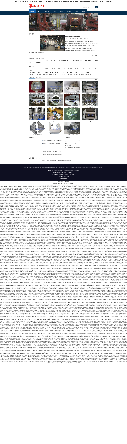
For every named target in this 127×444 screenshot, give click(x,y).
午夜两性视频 (6, 297)
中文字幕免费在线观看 (84, 310)
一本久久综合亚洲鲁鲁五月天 (98, 232)
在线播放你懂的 (65, 206)
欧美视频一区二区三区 (79, 192)
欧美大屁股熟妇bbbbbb (115, 297)
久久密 (124, 262)
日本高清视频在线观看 (76, 361)
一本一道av (41, 290)
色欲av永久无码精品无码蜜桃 (84, 228)
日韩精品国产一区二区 (28, 249)
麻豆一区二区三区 (87, 214)
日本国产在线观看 (6, 316)
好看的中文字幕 (63, 342)
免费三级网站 (13, 280)
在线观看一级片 (59, 296)
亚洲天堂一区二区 (28, 239)
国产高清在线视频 (54, 311)
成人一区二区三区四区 (69, 200)
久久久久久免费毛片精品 (20, 246)
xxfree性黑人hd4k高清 (109, 225)
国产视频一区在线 (34, 232)
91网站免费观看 (53, 282)
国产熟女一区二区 (21, 338)
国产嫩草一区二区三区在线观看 (45, 299)
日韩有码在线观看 (97, 259)
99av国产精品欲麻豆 (20, 217)
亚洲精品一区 (91, 260)
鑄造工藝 (43, 160)
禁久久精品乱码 (61, 200)
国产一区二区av (69, 345)
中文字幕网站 (89, 200)
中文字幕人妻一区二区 (79, 240)
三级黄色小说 (10, 215)
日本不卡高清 (74, 356)
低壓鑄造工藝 (72, 43)
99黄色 (74, 257)
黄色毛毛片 (10, 294)
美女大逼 (63, 339)
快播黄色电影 (115, 259)
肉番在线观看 (97, 251)
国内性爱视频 (26, 212)
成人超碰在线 (17, 188)
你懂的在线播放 (30, 200)
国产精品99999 (11, 203)
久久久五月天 (118, 276)
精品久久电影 (76, 350)
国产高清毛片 (112, 188)
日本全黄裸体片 (68, 228)
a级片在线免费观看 (32, 305)
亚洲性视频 (73, 311)
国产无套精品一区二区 (60, 254)
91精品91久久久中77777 (32, 314)
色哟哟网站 (30, 225)
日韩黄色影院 (95, 262)
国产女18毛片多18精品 (65, 246)
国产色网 (73, 240)
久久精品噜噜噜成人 (105, 342)
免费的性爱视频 (88, 265)
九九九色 (94, 189)
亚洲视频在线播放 (64, 310)
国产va (109, 282)
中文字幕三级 (71, 305)
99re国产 (47, 282)
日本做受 (44, 302)
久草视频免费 (86, 359)
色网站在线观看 (12, 339)
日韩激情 (117, 280)
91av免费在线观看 (29, 246)
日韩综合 (81, 359)
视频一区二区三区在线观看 (5, 188)
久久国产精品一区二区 (44, 197)
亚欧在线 (22, 192)
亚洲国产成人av (60, 220)
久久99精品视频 (80, 262)
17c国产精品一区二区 (24, 198)
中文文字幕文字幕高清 (57, 276)
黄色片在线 (98, 308)
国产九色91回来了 (90, 257)
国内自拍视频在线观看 (72, 338)
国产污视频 (85, 198)
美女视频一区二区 (65, 239)
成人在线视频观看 (32, 266)
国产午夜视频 (13, 217)
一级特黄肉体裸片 (75, 225)
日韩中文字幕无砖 (42, 358)
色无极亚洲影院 (104, 308)
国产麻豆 (115, 274)
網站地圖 (72, 172)
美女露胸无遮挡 (121, 211)
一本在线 (67, 260)
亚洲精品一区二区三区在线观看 (103, 305)
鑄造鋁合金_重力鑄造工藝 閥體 (55, 107)
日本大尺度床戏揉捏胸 (113, 245)
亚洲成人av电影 (104, 198)
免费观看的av (69, 308)
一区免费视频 (123, 223)
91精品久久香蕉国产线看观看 (35, 228)
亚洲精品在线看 (45, 321)
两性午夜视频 (33, 347)
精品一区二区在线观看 (89, 240)
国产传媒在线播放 (26, 316)
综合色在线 (115, 246)
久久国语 (35, 225)
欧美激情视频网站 (87, 245)
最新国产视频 (29, 302)
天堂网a (124, 358)
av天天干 (115, 359)
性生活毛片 (65, 358)
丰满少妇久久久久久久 (89, 220)
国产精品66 (90, 198)
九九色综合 (72, 290)
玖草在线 (68, 322)
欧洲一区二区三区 (32, 259)
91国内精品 (44, 186)
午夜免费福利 (11, 361)
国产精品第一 (12, 194)
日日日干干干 (35, 223)
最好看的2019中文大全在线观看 (20, 290)
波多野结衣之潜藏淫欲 (105, 311)
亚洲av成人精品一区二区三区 (73, 209)
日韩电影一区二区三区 (6, 243)
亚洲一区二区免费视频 (8, 351)
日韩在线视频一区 (8, 240)
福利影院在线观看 (112, 302)
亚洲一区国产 (24, 237)
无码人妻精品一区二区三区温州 (90, 330)
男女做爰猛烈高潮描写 (105, 214)
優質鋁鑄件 (38, 62)
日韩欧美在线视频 (112, 262)
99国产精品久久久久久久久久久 (21, 229)
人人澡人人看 (110, 246)
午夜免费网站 (61, 205)
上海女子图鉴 (122, 328)
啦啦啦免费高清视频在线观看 (95, 279)
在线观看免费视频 (102, 299)
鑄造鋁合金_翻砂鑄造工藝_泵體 (55, 121)
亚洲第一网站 (48, 338)
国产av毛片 (15, 271)
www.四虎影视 (78, 321)
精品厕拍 (50, 249)
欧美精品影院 (22, 307)
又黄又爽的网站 (115, 206)
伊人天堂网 (100, 339)
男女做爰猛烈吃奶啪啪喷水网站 (32, 263)
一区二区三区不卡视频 (16, 240)
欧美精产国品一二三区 (65, 341)
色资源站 (99, 348)
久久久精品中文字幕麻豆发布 (109, 197)
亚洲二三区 (101, 316)
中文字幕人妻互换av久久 (89, 271)
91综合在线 (84, 257)
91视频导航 (59, 322)
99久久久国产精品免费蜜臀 (109, 280)
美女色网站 (53, 333)
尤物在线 (47, 279)
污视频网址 (71, 294)
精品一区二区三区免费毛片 (9, 214)
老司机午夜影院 (124, 307)
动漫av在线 (71, 316)
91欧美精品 (99, 265)
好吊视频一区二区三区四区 (39, 254)
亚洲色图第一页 (24, 223)
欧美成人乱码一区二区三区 (121, 283)
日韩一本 (6, 189)
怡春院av (124, 249)
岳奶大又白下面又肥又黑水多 (84, 279)
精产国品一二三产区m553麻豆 (31, 205)
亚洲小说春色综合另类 (43, 232)
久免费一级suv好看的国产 (64, 191)
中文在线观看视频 (107, 316)
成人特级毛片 (55, 277)
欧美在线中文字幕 (40, 256)
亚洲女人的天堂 (105, 302)
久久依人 (102, 251)
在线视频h (46, 290)
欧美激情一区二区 (81, 220)
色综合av (22, 211)
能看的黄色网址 (120, 266)
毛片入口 (9, 274)
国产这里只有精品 (56, 243)
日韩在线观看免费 (55, 308)
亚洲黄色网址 (77, 348)
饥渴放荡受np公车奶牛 (39, 226)
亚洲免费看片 (70, 350)
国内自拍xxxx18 (112, 325)
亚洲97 (96, 186)
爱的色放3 (92, 209)
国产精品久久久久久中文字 (30, 283)
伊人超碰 (63, 322)
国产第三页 (94, 211)
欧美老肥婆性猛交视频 (95, 361)
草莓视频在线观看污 (58, 257)
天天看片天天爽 (76, 308)
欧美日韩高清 (37, 231)
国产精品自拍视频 (46, 206)
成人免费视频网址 (69, 195)
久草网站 (18, 293)
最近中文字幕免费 (68, 254)
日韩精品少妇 (14, 234)
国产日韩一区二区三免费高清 (102, 191)
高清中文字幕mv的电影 (61, 212)
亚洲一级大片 (39, 321)
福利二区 (20, 311)
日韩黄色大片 (29, 319)
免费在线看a (85, 358)
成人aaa (17, 308)
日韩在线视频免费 (58, 194)
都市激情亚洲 (85, 260)
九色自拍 (108, 307)
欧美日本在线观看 (34, 336)
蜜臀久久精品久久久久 (66, 242)
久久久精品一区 (18, 339)
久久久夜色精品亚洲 (65, 229)
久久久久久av (90, 274)
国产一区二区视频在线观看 (70, 291)
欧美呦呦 (100, 237)
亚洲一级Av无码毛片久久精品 (78, 245)
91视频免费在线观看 (41, 279)
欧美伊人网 (77, 310)
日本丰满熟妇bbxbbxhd (113, 358)
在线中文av (37, 341)
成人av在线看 (61, 331)
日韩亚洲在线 (120, 205)
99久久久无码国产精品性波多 (60, 336)
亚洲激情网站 (11, 331)
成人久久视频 (68, 189)
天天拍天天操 (10, 296)
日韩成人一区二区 (93, 341)
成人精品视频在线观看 (106, 205)
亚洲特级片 (104, 228)
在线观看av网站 (52, 234)
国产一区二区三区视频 (71, 226)
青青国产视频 (65, 359)
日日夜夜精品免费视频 (71, 328)
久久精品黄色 (81, 217)
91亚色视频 (65, 268)
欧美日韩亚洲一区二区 (44, 313)
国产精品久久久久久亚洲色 (62, 353)
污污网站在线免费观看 (99, 215)
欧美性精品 (15, 294)
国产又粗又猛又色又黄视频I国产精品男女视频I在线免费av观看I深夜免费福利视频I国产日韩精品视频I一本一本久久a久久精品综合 (63, 1)
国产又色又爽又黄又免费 (29, 350)
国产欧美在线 (106, 217)
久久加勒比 (70, 285)
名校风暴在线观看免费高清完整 (65, 361)
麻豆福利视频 (107, 189)
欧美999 (50, 290)
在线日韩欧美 (13, 232)
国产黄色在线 (103, 211)
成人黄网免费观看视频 (65, 198)
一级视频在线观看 (59, 203)
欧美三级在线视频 (11, 237)
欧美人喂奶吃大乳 (91, 186)
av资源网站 (29, 223)
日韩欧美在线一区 (115, 291)
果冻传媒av (12, 206)
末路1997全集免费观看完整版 (90, 317)
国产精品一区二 (37, 274)
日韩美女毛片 (65, 265)
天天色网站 (104, 313)
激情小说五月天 (74, 228)
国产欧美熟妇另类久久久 (39, 339)
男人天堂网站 (100, 254)
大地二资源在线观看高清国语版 (43, 347)
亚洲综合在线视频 (54, 297)
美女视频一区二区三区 (112, 331)
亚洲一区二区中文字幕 (80, 291)
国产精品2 (21, 358)
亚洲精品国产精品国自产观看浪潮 (118, 231)
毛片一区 (113, 350)
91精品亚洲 (97, 209)
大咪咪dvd (51, 324)
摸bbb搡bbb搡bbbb (61, 189)
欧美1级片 (82, 271)
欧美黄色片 (94, 334)
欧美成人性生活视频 (110, 242)
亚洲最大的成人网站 (36, 189)
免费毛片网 (68, 212)
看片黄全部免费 (67, 205)
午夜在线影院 (3, 282)
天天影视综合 (45, 225)
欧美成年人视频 (76, 297)
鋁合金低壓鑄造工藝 (63, 60)
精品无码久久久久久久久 (43, 263)
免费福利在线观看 (18, 260)
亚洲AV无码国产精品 (104, 226)
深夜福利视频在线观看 (63, 350)
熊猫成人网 (59, 206)
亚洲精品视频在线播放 (96, 200)
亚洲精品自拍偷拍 (94, 316)
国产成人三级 (122, 310)
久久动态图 (56, 348)
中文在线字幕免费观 (38, 245)
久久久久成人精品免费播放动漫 (40, 211)
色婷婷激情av (110, 356)
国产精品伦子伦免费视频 (92, 239)
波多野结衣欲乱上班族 (60, 291)
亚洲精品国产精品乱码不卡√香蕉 (106, 288)
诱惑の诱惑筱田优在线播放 (33, 206)
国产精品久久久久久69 (31, 188)
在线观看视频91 (67, 240)
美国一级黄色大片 (3, 237)
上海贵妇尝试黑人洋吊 (86, 338)
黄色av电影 (87, 209)
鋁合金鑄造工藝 (88, 41)
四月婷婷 (16, 276)
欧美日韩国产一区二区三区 (114, 290)
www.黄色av (85, 189)
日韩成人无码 (28, 331)
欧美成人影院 (24, 240)
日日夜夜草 (16, 268)
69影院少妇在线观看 (50, 293)
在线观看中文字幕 (58, 344)
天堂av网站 (25, 265)
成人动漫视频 (39, 265)
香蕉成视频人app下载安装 (16, 186)
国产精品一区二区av (93, 188)
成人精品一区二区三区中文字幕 (44, 294)
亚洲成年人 (98, 324)
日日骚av (34, 208)
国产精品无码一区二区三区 (65, 302)
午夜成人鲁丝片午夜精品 (90, 350)
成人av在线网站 (111, 249)
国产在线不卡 (23, 188)
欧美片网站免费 (39, 342)
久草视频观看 (54, 358)
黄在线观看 (90, 358)
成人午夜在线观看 (113, 305)
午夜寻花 (11, 208)
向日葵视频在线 (89, 256)
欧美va (5, 296)
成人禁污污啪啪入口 (25, 243)
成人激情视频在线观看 (28, 262)
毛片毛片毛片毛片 (79, 206)
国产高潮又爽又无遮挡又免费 (52, 331)
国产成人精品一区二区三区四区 (85, 333)
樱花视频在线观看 (121, 198)
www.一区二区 (94, 313)
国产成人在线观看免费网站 (24, 222)
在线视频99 (71, 248)
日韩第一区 (55, 324)
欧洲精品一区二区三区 (43, 249)
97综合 (5, 205)
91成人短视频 (10, 290)
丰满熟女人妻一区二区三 (109, 300)
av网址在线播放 (104, 356)
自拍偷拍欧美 (27, 336)
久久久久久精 (64, 186)
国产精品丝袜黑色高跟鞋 (6, 348)
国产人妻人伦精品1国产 (119, 279)
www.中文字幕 (100, 341)
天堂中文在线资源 (89, 327)
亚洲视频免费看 (7, 291)
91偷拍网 (118, 189)
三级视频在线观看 (101, 242)
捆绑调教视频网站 (104, 276)
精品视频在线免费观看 (59, 188)
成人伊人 (7, 273)
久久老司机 (61, 317)
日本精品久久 (124, 331)
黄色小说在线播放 (30, 245)
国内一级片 (60, 359)
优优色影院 (118, 325)
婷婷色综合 (82, 316)
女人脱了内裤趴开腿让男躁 (48, 336)
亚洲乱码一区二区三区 (71, 342)
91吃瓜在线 (117, 333)
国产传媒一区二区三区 (56, 341)
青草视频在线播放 (90, 197)
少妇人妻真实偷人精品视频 (90, 246)
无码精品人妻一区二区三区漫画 (16, 220)
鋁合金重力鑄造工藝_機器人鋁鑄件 (72, 93)
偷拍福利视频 (38, 259)
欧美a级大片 (47, 229)
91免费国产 (31, 325)
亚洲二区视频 (61, 277)
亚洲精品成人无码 (108, 334)
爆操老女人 (8, 333)
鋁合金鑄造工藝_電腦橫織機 (89, 121)
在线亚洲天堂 (110, 336)
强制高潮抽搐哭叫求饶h (42, 307)
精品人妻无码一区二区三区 (105, 297)
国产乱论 (77, 333)
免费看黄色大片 (21, 276)
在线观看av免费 (105, 279)
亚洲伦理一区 (72, 321)
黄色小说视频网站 (67, 356)
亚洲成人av (16, 347)
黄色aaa (55, 359)
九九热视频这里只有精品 (99, 300)
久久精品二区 (30, 297)
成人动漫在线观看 (100, 263)
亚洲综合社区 (18, 237)
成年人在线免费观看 (19, 212)
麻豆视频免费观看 (117, 356)
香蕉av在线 (13, 209)
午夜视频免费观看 (65, 321)
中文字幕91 (35, 257)
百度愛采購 (69, 160)
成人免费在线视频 (14, 311)
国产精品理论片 (123, 191)
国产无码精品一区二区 (27, 268)
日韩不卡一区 (50, 243)
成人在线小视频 (79, 257)
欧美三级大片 (22, 330)
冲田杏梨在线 (67, 331)
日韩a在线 (120, 254)
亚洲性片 (58, 282)
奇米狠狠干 (82, 293)
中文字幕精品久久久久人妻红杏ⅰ (34, 355)
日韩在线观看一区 (119, 188)
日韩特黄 (10, 300)
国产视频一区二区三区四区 (25, 209)
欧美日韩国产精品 (35, 290)
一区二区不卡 (100, 217)
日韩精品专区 (40, 240)
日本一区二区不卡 (90, 299)
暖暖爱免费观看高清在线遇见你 (54, 251)
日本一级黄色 (112, 189)
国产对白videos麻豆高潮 (101, 328)
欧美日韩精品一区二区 (45, 291)
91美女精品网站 (121, 321)
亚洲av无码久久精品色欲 (81, 342)
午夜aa (98, 206)
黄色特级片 (115, 251)
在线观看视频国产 (90, 353)
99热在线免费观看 (55, 299)
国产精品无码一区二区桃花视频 (36, 334)
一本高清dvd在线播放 (53, 209)
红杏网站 (8, 293)
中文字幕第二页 (52, 330)
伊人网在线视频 (86, 290)
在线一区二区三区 (21, 248)
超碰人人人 (112, 217)
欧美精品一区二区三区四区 (39, 273)
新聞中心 (61, 11)
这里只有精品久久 (47, 240)
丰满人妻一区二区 (112, 355)
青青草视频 (83, 200)
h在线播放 (22, 194)
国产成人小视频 (76, 254)
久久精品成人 (109, 351)
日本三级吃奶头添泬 (85, 280)
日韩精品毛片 (29, 234)
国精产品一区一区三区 (75, 282)
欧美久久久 (47, 242)
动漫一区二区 (51, 345)
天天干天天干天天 (34, 294)
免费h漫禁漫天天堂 (43, 251)
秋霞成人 (26, 313)
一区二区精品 (37, 271)
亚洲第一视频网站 (62, 231)
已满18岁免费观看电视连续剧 (55, 214)
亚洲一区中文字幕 (34, 322)
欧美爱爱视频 (7, 324)
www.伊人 (84, 266)
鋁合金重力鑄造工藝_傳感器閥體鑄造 (37, 93)
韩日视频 (24, 310)
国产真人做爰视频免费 (91, 288)
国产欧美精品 (109, 211)
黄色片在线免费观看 (123, 268)
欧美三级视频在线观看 (10, 257)
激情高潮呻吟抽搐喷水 (75, 339)
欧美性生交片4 (109, 194)
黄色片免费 (29, 290)
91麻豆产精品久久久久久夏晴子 (84, 355)
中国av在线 (105, 331)
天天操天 (119, 331)
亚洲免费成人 (99, 268)
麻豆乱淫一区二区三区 (25, 334)
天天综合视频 (87, 212)
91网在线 (119, 359)
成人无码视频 (116, 288)
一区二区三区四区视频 (38, 345)
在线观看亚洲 (40, 225)
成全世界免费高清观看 (110, 239)
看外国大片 (73, 198)
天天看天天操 (9, 248)
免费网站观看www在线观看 (95, 229)
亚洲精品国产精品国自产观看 (78, 317)
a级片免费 (36, 330)
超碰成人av (51, 197)
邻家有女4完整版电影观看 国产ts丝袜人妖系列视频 (10, 251)
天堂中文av (116, 268)
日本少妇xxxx (98, 345)
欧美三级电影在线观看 (15, 256)
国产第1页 (37, 299)
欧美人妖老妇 (85, 203)
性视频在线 (45, 257)
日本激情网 (106, 290)
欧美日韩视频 (72, 260)
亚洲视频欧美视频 (52, 203)
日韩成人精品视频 (80, 302)
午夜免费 (80, 351)
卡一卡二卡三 (34, 279)
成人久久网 (14, 288)
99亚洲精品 (12, 334)
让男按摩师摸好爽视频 (40, 237)
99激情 (29, 294)
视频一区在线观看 (79, 188)
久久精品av (17, 192)
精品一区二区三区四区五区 (106, 319)
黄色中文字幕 (25, 305)
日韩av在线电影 (120, 342)
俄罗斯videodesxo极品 (16, 325)
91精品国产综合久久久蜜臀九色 (70, 256)
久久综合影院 (59, 325)
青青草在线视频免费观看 (43, 330)
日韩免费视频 (122, 206)
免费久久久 (40, 336)
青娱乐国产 (32, 222)
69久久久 (121, 353)
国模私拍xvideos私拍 (119, 229)
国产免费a (22, 336)
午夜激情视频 (23, 208)
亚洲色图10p (31, 351)
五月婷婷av (87, 291)
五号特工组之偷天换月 (45, 300)
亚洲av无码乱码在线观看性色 (110, 232)
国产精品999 (58, 186)
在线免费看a (73, 299)
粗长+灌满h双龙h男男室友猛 (22, 242)
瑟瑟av (33, 299)
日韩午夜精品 (103, 351)
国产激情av (64, 328)
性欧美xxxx (67, 290)
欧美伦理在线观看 (114, 254)
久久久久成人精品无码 (10, 192)
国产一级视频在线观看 (78, 358)
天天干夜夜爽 (93, 225)
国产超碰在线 (45, 208)
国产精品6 (90, 249)
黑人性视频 (15, 215)
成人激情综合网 (23, 274)
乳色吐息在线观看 (28, 344)
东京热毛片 (110, 240)
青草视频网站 (17, 223)
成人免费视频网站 (17, 279)
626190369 (69, 145)
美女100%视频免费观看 (111, 299)
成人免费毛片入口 (116, 240)
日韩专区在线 (75, 285)
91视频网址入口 (5, 300)
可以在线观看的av (68, 277)
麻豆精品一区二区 (52, 225)
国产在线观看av (79, 328)
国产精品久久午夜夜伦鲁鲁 (61, 263)
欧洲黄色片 (116, 300)
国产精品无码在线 (92, 296)
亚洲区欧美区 (68, 217)
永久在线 (101, 293)
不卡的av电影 (53, 240)
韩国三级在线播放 (55, 273)
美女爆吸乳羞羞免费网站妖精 (26, 214)
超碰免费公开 (122, 291)
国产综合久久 (19, 226)
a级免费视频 (84, 305)
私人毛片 (98, 211)
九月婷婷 (123, 276)
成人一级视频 (97, 351)
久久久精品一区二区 (70, 348)
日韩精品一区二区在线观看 (42, 205)
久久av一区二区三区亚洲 (38, 195)
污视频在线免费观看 (74, 341)
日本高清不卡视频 (88, 232)
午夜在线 (88, 285)
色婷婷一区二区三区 (105, 325)
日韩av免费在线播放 (100, 282)
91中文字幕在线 (38, 243)
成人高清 (56, 280)
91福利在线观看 (82, 246)
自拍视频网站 (91, 347)
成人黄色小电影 (53, 206)
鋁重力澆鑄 (55, 134)
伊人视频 (32, 276)
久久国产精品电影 (91, 345)
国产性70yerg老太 (122, 195)
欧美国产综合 (117, 223)
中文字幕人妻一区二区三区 (54, 313)
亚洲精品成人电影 (71, 325)
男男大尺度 (17, 206)
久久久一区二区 (110, 313)
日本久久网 (82, 237)
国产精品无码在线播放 (51, 260)
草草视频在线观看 (18, 257)
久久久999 (90, 194)
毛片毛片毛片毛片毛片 (43, 220)
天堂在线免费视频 (19, 327)
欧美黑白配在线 (36, 197)
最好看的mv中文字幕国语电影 (52, 231)
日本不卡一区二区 (64, 251)
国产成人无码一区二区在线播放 (101, 271)
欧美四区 (96, 242)
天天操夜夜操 (72, 239)
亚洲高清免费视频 (52, 263)
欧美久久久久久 (67, 271)
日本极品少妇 (95, 217)
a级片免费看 (111, 330)
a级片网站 (58, 333)
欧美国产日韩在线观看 (27, 296)
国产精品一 (102, 256)
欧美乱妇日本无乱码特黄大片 (20, 328)
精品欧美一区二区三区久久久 (102, 330)
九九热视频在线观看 (93, 208)
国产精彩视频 (34, 307)
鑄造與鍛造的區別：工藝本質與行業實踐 (51, 148)
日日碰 (11, 239)
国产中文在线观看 (18, 231)
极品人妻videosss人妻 (87, 307)
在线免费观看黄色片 (85, 242)
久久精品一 (28, 232)
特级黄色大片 (104, 333)
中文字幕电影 (63, 249)
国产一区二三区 (23, 251)
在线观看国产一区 (77, 195)
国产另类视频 (71, 310)
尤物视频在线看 (60, 211)
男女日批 (112, 234)
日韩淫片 (72, 271)
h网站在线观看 (56, 217)
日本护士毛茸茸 (99, 285)
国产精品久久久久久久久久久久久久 (81, 208)
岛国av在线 (79, 338)
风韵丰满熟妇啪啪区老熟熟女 (9, 341)
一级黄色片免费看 (56, 351)
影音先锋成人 (119, 311)
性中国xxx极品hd (116, 203)
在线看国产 (2, 222)
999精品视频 (48, 311)
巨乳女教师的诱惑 (83, 211)
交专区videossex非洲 (91, 268)
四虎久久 (90, 189)
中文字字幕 (8, 282)
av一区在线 (54, 316)
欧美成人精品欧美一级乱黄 (48, 280)
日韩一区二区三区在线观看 (47, 228)
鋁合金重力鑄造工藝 (51, 60)
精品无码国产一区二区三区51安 (21, 225)
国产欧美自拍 (117, 225)
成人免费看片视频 (123, 288)
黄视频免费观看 (66, 276)
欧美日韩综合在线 (70, 214)
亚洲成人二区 (13, 342)
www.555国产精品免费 (8, 344)
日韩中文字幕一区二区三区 (89, 311)
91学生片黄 (14, 277)
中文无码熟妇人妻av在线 (59, 197)
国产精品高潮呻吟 (57, 321)
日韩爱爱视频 (94, 336)
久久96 (99, 356)
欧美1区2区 (25, 257)
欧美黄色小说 (29, 251)
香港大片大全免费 (35, 239)
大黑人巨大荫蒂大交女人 (122, 186)
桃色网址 (66, 208)
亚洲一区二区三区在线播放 (23, 333)
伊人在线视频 (93, 191)
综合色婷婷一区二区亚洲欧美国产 (87, 276)
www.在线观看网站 (118, 249)
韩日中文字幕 (74, 283)
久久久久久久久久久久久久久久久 (89, 328)
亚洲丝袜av (98, 325)
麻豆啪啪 (20, 305)
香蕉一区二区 (55, 355)
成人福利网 (94, 265)
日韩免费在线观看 (96, 256)
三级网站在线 (2, 186)
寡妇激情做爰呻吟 (37, 200)
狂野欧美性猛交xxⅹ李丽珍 (9, 328)
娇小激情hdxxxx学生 (27, 189)
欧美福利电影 (80, 283)
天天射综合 (119, 305)
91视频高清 (114, 319)
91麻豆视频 (85, 319)
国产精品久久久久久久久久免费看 (107, 324)
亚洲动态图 (18, 324)
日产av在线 (96, 353)
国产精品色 (120, 322)
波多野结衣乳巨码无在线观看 (108, 268)
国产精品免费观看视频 (103, 358)
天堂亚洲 (116, 242)
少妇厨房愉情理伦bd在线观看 (104, 266)
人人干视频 (80, 203)
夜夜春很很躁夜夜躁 (57, 198)
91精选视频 (122, 189)
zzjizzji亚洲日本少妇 (73, 203)
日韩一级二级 (74, 277)
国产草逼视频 (28, 307)
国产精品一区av (118, 324)
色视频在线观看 (114, 205)
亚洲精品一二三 (48, 256)
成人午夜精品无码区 (74, 223)
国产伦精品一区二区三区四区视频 (60, 226)
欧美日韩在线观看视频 (89, 293)
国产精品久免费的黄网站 (116, 212)
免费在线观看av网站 (99, 283)
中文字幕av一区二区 (117, 341)
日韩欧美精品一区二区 (52, 220)
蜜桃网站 (106, 262)
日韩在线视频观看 (46, 296)
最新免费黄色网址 (111, 223)
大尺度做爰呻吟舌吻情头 (52, 307)
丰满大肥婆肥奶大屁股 (107, 285)
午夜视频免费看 (119, 262)
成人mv (24, 327)
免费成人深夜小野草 (107, 350)
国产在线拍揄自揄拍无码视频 (99, 327)
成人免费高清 (104, 203)
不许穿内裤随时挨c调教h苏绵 (88, 351)
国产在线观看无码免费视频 (14, 228)
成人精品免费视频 (78, 305)
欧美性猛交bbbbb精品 (57, 242)
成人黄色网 (60, 307)
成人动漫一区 (120, 237)
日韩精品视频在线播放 (9, 231)
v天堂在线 (109, 228)
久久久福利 (110, 259)
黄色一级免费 (7, 197)
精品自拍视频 (14, 191)
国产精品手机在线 (119, 344)
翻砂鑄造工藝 (79, 43)
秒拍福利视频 (113, 214)
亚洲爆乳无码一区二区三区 (54, 259)
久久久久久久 (48, 341)
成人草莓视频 (53, 325)
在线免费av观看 (106, 283)
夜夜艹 (8, 355)
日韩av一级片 (99, 294)
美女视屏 (25, 348)
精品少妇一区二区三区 (15, 353)
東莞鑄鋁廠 (54, 160)
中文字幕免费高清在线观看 (37, 302)
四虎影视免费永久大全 (17, 302)
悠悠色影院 (12, 355)
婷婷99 (33, 331)
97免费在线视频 (71, 251)
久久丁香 (123, 341)
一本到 (61, 313)
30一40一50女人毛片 (118, 313)
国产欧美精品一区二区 (39, 317)
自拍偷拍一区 (92, 282)
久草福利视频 (100, 192)
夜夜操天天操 (119, 299)
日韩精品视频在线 (36, 260)
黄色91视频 (45, 345)
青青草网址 (34, 321)
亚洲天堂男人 (86, 188)
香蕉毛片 (19, 277)
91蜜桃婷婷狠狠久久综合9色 (43, 214)
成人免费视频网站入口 (23, 359)
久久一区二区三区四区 (32, 242)
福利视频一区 (98, 205)
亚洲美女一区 (62, 290)
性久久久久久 (13, 195)
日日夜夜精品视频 (31, 186)
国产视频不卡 (75, 319)
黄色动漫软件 (77, 251)
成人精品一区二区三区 (107, 317)
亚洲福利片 (12, 265)
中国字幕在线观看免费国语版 (96, 228)
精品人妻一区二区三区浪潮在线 (20, 314)
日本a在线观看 (39, 217)
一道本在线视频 (24, 355)
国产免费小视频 (104, 344)
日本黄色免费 (116, 336)
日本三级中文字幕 (67, 220)
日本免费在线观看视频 (120, 355)
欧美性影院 (115, 321)
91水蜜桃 (60, 355)
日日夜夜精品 (49, 358)
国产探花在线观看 (45, 209)
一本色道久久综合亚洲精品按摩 (56, 265)
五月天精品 (32, 231)
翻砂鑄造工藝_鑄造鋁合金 (90, 107)
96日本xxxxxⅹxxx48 (77, 266)
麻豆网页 (103, 307)
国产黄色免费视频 (111, 257)
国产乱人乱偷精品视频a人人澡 (92, 266)
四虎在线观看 (35, 358)
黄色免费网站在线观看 (78, 294)
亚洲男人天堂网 (64, 347)
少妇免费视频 (4, 274)
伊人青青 (111, 341)
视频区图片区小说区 (53, 189)
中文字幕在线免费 (48, 351)
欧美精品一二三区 (54, 350)
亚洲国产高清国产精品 (31, 328)
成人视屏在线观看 (34, 220)
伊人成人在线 (13, 291)
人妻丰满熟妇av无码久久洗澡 (110, 215)
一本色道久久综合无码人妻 (112, 260)
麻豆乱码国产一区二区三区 (84, 341)
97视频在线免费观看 (88, 206)
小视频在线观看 (4, 215)
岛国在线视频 (51, 194)
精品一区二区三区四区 (38, 333)
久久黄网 (42, 353)
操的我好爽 (122, 277)
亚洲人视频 (64, 330)
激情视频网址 (120, 243)
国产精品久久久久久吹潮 (81, 299)
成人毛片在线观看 (104, 314)
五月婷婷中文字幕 (85, 205)
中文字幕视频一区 (7, 245)
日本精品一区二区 (84, 195)
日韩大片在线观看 (72, 206)
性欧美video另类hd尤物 (6, 345)
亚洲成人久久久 (71, 353)
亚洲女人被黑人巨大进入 (73, 268)
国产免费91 (34, 268)
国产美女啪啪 (99, 310)
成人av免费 (8, 285)
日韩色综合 (24, 245)
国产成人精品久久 (24, 300)
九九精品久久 (3, 333)
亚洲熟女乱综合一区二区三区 (67, 222)
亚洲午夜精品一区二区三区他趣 (51, 327)
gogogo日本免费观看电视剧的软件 (65, 215)
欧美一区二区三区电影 (95, 212)
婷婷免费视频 (64, 214)
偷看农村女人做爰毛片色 (59, 237)
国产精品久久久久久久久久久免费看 (106, 359)
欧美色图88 (77, 271)
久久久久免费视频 (49, 246)
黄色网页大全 (69, 327)
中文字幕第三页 (114, 243)
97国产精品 (40, 257)
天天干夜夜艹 (19, 266)
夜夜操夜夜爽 (94, 339)
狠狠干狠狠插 (120, 251)
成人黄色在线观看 (11, 198)
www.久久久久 (31, 313)
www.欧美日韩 (114, 222)
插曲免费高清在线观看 (120, 257)
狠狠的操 (58, 225)
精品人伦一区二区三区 (96, 333)
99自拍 (74, 345)
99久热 (102, 206)
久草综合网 (5, 276)
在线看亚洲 (121, 271)
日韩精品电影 (82, 313)
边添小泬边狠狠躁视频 (27, 215)
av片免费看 (103, 194)
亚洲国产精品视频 (71, 333)
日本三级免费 (114, 186)
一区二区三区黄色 (88, 217)
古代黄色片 (60, 358)
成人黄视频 (121, 234)
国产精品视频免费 (108, 251)
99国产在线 (40, 192)
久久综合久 (111, 209)
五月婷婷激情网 (104, 259)
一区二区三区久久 (46, 333)
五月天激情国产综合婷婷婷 (14, 356)
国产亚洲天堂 (76, 322)
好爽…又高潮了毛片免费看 (91, 263)
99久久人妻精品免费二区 (42, 268)
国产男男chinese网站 (79, 325)
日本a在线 (25, 271)
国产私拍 (40, 344)
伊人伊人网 (85, 194)
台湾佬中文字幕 (80, 229)
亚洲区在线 (53, 296)
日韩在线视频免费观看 (51, 239)
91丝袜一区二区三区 (108, 206)
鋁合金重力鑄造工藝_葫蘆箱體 (72, 134)
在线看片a (35, 319)
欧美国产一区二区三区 (29, 211)
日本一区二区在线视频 (55, 338)
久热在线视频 (86, 229)
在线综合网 (31, 333)
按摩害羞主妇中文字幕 (48, 198)
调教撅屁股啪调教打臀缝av (121, 350)
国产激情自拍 (29, 260)
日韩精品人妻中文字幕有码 (122, 214)
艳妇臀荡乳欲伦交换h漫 (56, 314)
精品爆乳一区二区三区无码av (87, 344)
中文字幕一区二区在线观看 (47, 217)
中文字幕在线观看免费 (121, 302)
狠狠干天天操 (47, 297)
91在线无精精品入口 (89, 259)
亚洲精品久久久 (38, 248)
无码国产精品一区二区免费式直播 (76, 194)
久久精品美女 (36, 246)
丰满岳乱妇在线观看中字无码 (17, 348)
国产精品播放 (74, 220)
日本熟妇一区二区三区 (31, 356)
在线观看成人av (51, 305)
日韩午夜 (98, 225)
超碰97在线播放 (29, 327)
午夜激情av (56, 191)
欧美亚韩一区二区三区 (110, 345)
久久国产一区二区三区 (64, 294)
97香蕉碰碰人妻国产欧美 (98, 195)
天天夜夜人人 (44, 314)
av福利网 (73, 212)
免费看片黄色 (105, 257)
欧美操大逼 (17, 249)
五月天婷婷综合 (14, 333)
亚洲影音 (25, 260)
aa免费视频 (5, 336)
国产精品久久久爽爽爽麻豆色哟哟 (32, 361)
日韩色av (88, 191)
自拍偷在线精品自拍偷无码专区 (48, 223)
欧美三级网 (98, 319)
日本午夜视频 (36, 249)
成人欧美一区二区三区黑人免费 (95, 203)
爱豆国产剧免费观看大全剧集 (79, 222)
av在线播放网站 (68, 282)
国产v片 (101, 331)
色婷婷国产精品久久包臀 (107, 265)
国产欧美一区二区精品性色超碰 (23, 288)
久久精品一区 (99, 296)
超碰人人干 (36, 308)
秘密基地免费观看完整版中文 (7, 262)
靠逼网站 (35, 327)
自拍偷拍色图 (42, 361)
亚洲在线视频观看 (79, 189)
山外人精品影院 (36, 262)
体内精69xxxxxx (25, 266)
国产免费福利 (62, 217)
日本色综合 (79, 205)
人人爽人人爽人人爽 (51, 302)
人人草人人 (82, 311)
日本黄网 (104, 273)
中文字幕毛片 (55, 222)
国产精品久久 (114, 348)
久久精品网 (58, 310)
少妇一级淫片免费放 (57, 266)
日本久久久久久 (65, 307)
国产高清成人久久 (111, 271)
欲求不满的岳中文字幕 (61, 300)
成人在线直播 (3, 192)
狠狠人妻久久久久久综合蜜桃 (81, 197)
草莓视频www (13, 197)
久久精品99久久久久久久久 (101, 246)
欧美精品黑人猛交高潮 (51, 268)
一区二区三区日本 (71, 265)
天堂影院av (38, 188)
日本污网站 (114, 334)
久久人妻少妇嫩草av (70, 280)
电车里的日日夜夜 (8, 222)
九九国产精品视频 (63, 333)
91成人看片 (102, 338)
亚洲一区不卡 (14, 248)
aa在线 (22, 239)
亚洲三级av (54, 288)
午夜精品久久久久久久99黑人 (104, 322)
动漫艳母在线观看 (62, 348)
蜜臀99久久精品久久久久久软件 (73, 293)
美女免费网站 (85, 226)
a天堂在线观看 (43, 262)
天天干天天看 (116, 209)
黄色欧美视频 (104, 249)
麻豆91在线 (94, 294)
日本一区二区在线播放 (113, 314)
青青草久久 (94, 206)
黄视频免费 (88, 342)
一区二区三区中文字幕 (116, 220)
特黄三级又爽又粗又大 (22, 234)
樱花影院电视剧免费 (29, 330)
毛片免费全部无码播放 (10, 307)
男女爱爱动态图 (55, 256)
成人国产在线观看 (25, 342)
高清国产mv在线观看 (77, 334)
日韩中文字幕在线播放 (26, 279)
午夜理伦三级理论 (18, 265)
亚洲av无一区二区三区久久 (107, 321)
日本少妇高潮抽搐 (93, 348)
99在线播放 (16, 189)
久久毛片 (93, 214)
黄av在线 (65, 245)
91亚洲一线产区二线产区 (39, 277)
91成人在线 (91, 195)
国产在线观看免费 (40, 327)
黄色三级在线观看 (25, 325)
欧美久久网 (106, 347)
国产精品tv (89, 211)
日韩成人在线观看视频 (48, 276)
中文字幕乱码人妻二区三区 (74, 276)
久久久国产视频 (7, 226)
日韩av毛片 (30, 358)
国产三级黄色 (58, 232)
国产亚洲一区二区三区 (29, 248)
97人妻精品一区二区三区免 (84, 223)
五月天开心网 (11, 321)
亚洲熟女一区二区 (31, 229)
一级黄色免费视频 (73, 229)
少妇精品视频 (83, 263)
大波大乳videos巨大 (22, 263)
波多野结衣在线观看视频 (110, 256)
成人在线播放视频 (69, 334)
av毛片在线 (28, 280)
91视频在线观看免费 (7, 234)
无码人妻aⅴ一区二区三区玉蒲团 (119, 194)
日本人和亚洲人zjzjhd (85, 282)
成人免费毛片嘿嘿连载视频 (111, 248)
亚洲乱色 (70, 319)
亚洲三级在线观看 (65, 344)
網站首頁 (32, 11)
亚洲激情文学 (105, 310)
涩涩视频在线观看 (122, 280)
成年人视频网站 (30, 271)
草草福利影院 (70, 297)
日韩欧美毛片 (121, 228)
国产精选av (31, 291)
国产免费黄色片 (118, 239)
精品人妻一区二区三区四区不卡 (77, 331)
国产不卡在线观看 (3, 203)
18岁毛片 (22, 249)
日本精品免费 (13, 324)
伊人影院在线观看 (104, 200)
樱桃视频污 (30, 257)
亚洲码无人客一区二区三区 (49, 339)
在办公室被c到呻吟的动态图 (9, 229)
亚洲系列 (18, 209)
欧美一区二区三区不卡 (17, 296)
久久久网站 (96, 293)
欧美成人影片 (42, 341)
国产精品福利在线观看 (115, 339)
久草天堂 (93, 338)
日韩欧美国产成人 (75, 243)
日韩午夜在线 (112, 283)
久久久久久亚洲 (65, 319)
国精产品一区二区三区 (38, 316)
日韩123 (13, 188)
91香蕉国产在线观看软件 (82, 274)
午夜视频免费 (115, 211)
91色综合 (117, 361)
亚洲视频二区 (88, 334)
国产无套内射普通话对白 (32, 240)
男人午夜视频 (3, 327)
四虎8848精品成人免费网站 (75, 344)
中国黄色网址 (69, 234)
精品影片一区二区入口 (20, 197)
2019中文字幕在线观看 (22, 294)
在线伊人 (13, 345)
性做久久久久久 (47, 212)
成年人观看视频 (31, 191)
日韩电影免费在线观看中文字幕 (10, 242)
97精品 (119, 246)
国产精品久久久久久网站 (12, 205)
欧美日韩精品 (121, 242)
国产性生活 (96, 331)
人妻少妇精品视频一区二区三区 (42, 194)
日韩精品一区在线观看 (64, 259)
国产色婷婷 (110, 274)
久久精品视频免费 (46, 245)
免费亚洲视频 (21, 344)
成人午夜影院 (67, 311)
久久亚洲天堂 (26, 282)
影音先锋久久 (106, 192)
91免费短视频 (11, 189)
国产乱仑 (62, 282)
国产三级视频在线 (88, 336)
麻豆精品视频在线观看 (99, 197)
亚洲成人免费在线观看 (10, 223)
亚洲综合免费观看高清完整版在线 (95, 231)
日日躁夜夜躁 (74, 234)
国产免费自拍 (13, 336)
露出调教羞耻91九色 (118, 330)
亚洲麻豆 (41, 283)
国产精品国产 (123, 325)
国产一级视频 (124, 265)
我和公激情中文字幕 (68, 317)
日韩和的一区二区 (89, 222)
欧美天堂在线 (67, 339)
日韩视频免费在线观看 (24, 317)
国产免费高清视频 (106, 234)
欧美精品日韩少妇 (122, 245)
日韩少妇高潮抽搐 (43, 239)
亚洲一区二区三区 (35, 324)
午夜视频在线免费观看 (18, 203)
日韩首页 (11, 297)
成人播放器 (58, 234)
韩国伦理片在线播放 (7, 209)
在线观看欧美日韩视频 (62, 297)
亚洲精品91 (59, 319)
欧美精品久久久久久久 (30, 311)
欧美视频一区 (13, 293)
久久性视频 (45, 334)
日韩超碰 (123, 246)
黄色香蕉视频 (68, 283)
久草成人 (77, 211)
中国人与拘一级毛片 (101, 239)
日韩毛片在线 (83, 339)
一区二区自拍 (35, 344)
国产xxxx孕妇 (63, 234)
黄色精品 (66, 324)
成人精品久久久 (87, 237)
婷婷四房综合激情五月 (42, 322)
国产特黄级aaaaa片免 (51, 322)
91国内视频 (17, 341)
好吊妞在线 (37, 313)
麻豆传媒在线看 (82, 324)
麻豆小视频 (8, 186)
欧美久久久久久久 (17, 239)
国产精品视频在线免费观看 (9, 212)
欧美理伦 (44, 344)
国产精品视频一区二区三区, (26, 341)
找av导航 (50, 205)
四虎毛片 (97, 338)
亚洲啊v (105, 195)
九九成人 (24, 311)
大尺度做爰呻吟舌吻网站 (21, 280)
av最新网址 (12, 246)
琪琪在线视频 (43, 231)
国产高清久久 (116, 195)
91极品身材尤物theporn (106, 348)
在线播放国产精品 (40, 242)
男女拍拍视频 (97, 220)
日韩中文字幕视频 (12, 299)
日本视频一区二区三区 (23, 351)
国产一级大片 (58, 229)
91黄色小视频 (107, 263)
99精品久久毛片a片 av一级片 (24, 347)
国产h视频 (2, 240)
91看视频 (49, 316)
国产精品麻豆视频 (10, 314)
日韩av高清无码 (36, 251)
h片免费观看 (5, 294)
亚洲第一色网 (102, 243)
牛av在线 (117, 271)
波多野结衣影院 (45, 203)
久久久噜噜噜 (89, 339)
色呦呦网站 (16, 262)
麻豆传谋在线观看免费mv (30, 285)
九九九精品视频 (43, 260)
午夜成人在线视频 (50, 188)
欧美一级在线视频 (6, 239)
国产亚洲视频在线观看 (113, 200)
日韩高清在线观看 (107, 212)
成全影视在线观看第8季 (25, 256)
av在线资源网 (91, 321)
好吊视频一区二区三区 (40, 328)
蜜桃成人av (77, 237)
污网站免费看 (46, 317)
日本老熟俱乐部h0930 (97, 222)
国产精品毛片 (3, 285)
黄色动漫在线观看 (62, 308)
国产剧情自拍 (50, 257)
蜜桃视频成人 (110, 203)
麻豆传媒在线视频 (20, 283)
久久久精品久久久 (114, 322)
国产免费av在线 (13, 283)
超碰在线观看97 (23, 356)
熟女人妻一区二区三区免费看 (80, 353)
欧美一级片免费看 (87, 248)
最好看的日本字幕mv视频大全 (35, 203)
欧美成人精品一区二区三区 (37, 296)
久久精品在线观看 (8, 271)
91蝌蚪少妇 (119, 273)
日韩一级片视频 (88, 302)
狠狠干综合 (32, 226)
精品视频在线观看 (7, 256)
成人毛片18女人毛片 (51, 186)
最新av (9, 336)
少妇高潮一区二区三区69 (36, 209)
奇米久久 (63, 232)
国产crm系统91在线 (74, 246)
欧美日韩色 (37, 285)
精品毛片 (26, 192)
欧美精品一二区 (7, 353)
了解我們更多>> (94, 55)
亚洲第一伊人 (34, 280)
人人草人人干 (32, 282)
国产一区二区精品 (112, 342)
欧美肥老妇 (121, 361)
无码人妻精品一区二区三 (77, 307)
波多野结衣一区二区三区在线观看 (73, 300)
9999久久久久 (93, 285)
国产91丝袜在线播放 (50, 344)
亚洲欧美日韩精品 (120, 248)
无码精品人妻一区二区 (53, 200)
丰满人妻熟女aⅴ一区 (53, 215)
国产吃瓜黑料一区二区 (97, 249)
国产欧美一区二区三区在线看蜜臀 (11, 359)
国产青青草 (91, 242)
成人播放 (98, 288)
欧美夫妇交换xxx (65, 194)
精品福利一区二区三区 (96, 314)
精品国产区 (124, 239)
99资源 (51, 242)
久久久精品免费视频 (29, 254)
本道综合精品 (124, 359)
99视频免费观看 (33, 256)
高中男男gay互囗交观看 (87, 314)
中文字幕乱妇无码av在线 (67, 257)
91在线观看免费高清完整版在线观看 (11, 305)
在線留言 (76, 11)
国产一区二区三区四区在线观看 (51, 353)
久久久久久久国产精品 (51, 356)
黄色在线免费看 (100, 245)
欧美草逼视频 (32, 243)
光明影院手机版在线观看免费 (79, 232)
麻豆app (67, 231)
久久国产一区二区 (28, 197)
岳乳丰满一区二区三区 (40, 229)
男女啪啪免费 (14, 350)
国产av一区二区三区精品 (5, 225)
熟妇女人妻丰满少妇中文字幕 (98, 277)
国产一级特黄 (83, 300)
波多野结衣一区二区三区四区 (112, 208)
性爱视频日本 (25, 259)
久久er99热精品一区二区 (69, 237)
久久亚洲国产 (53, 319)
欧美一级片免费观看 (93, 290)
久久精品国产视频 (7, 195)
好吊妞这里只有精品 (113, 226)
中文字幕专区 (74, 302)
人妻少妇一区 (85, 283)
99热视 (20, 310)
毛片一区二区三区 (90, 251)
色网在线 (118, 307)
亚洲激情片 (15, 310)
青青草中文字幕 (7, 206)
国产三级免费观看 (13, 263)
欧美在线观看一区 (69, 232)
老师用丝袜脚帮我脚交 (82, 277)
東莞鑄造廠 (59, 160)
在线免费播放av (53, 362)
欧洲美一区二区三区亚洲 (65, 274)
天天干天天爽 (12, 260)
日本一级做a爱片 (38, 186)
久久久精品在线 (97, 276)
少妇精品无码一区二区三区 (22, 191)
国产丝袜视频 (50, 348)
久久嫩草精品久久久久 (89, 243)
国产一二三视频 (104, 274)
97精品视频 (80, 319)
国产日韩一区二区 (26, 226)
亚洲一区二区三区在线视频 (90, 324)
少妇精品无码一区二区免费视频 (56, 245)
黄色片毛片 (122, 203)
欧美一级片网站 (25, 195)
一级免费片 (14, 259)
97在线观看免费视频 (39, 350)
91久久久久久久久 (123, 209)
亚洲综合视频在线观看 (34, 288)
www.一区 (73, 189)
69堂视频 (32, 316)
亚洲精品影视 (93, 291)
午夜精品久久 (17, 321)
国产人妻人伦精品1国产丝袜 (114, 191)
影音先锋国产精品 (53, 300)
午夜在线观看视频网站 (87, 262)
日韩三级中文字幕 (45, 200)
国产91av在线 (66, 203)
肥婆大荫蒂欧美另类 (52, 310)
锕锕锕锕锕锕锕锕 (20, 285)
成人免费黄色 (40, 319)
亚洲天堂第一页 (92, 205)
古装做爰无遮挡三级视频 (33, 359)
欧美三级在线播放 (114, 316)
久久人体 (102, 212)
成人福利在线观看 (104, 355)
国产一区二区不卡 (120, 274)
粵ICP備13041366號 (63, 178)
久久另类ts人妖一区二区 (16, 245)
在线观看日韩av (32, 198)
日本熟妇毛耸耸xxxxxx (59, 223)
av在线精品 (102, 248)
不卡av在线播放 (16, 222)
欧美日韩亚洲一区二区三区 (63, 248)
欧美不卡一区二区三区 (81, 256)
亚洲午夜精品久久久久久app (19, 331)
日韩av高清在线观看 (17, 300)
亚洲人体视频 (113, 266)
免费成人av (45, 342)
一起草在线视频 (111, 293)
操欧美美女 (20, 271)
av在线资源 (27, 276)
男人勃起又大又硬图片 (43, 348)
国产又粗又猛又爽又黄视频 (113, 353)
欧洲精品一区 (14, 285)
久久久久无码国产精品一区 (30, 338)
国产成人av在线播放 (27, 220)
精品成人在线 (82, 327)
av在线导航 (104, 260)
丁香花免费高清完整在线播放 (69, 211)
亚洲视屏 (28, 310)
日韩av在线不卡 (107, 254)
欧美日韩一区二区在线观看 (72, 355)
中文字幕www (85, 249)
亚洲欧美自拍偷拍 (60, 240)
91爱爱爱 (52, 317)
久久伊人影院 (94, 192)
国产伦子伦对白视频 (20, 313)
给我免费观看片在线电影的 (101, 291)
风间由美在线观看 (111, 276)
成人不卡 (8, 334)
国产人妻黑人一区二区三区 (40, 222)
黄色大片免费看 (43, 271)
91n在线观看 (60, 256)
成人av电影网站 (121, 222)
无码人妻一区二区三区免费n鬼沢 (12, 358)
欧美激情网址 (44, 305)
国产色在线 (117, 217)
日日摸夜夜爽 (100, 208)
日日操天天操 (24, 186)
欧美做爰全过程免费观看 (7, 325)
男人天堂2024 (100, 290)
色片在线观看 (16, 351)
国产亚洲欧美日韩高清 (71, 186)
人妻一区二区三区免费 (75, 242)
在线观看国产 (17, 355)
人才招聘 (69, 11)
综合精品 (71, 322)
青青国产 (21, 189)
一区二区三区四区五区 (103, 209)
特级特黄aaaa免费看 (44, 189)
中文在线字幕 (68, 243)
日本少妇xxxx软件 (92, 310)
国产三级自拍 (119, 232)
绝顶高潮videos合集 (16, 274)
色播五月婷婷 (37, 351)
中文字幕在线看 (61, 324)
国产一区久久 (81, 336)
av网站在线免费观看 (76, 273)
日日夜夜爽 (50, 334)
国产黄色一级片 (105, 237)
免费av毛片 (105, 240)
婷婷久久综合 (92, 223)
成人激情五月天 (57, 274)
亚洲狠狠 (105, 293)
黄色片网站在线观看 (37, 234)
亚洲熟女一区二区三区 (16, 243)
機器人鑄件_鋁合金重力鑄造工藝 (90, 93)
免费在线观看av (59, 268)
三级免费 (40, 206)
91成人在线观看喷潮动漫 (66, 314)
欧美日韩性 (32, 212)
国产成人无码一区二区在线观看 (117, 263)
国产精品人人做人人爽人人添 (85, 225)
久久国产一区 (112, 229)
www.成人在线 (53, 212)
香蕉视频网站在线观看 (49, 237)
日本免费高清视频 (6, 200)
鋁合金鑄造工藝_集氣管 (37, 134)
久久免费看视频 (51, 359)
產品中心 (47, 11)
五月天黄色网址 (30, 274)
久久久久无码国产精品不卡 (52, 248)
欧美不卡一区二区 (23, 353)
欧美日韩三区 (124, 220)
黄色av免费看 (82, 308)
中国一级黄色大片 (112, 192)
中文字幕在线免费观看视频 (82, 186)
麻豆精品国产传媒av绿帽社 (109, 361)
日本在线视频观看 (100, 189)
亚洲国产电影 (24, 200)
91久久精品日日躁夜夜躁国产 (27, 273)
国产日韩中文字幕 (42, 308)
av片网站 (95, 356)
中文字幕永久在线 (108, 338)
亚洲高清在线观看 (75, 215)
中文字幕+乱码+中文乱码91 (47, 266)
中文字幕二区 (94, 245)
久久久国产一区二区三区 (78, 347)
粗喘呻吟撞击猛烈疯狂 (92, 305)
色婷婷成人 (20, 215)
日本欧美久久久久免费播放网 (60, 345)
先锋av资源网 (96, 358)
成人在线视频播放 (56, 249)
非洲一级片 (65, 325)
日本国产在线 (109, 220)
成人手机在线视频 (39, 198)
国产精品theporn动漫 (63, 262)
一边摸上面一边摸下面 (5, 220)
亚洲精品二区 (65, 285)
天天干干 (24, 302)
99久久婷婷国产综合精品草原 (16, 316)
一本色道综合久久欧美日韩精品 (59, 334)
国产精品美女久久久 (98, 234)
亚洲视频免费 (96, 226)
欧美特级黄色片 (49, 262)
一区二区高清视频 (73, 259)
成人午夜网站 (94, 355)
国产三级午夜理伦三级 (63, 192)
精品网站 (2, 296)
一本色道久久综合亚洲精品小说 (73, 263)
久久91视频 (13, 308)
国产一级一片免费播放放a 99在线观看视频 (78, 191)
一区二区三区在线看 (97, 198)
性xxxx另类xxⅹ (115, 285)
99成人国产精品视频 (97, 194)
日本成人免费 (92, 215)
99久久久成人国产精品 (62, 293)
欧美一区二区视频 (60, 208)
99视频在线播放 (3, 211)
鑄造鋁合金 (67, 41)
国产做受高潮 (55, 262)
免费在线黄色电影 (76, 327)
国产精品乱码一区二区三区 (113, 308)
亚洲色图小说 (11, 276)
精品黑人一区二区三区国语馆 (34, 300)
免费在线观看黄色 (62, 279)
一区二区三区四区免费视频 (65, 299)
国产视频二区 (119, 319)
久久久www (110, 310)
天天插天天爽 (42, 282)
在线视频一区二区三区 (42, 359)
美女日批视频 (44, 188)
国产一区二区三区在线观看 (96, 302)
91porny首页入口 (79, 260)
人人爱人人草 (91, 283)
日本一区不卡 (39, 208)
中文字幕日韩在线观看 (99, 347)
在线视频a (34, 194)
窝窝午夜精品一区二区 (40, 338)
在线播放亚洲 (108, 327)
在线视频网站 (88, 316)
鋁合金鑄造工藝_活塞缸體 (37, 121)
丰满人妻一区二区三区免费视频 (104, 186)
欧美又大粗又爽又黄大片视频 (72, 279)
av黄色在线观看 (74, 274)
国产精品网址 (34, 214)
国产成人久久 (82, 209)
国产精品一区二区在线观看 (46, 355)
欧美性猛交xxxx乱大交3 (116, 265)
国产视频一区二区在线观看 (69, 197)
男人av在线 (69, 245)
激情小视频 (82, 322)
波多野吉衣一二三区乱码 (10, 254)
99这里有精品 (113, 273)
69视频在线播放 (16, 330)
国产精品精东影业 (64, 338)
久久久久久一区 (77, 200)
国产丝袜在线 (44, 248)
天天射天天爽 (7, 265)
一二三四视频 (43, 274)
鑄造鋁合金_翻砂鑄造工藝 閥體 (72, 121)
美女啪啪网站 (39, 280)
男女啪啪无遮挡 (29, 208)
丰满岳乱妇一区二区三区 (24, 228)
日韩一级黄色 (117, 277)
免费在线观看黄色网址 (98, 240)
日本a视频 (37, 282)
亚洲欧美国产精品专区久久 (90, 308)
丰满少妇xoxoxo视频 (115, 327)
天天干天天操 (7, 263)
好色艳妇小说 (55, 205)
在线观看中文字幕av (120, 347)
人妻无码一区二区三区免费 (39, 297)
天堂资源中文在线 (25, 231)
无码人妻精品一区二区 (119, 345)
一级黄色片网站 (79, 239)
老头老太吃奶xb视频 (87, 294)
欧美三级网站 (57, 339)
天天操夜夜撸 (26, 203)
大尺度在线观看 (84, 251)
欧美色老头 (96, 243)
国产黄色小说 (6, 208)
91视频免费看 (38, 305)
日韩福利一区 (80, 248)
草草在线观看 (11, 279)
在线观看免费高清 (63, 351)
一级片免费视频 (75, 336)
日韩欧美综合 (17, 334)
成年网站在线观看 (21, 205)
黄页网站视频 (82, 350)
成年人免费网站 (20, 282)
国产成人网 (120, 260)
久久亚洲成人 (107, 243)
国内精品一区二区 (37, 291)
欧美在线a (46, 195)
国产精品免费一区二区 (95, 342)
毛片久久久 (5, 321)
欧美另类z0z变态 (91, 319)
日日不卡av (5, 338)
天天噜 (20, 268)
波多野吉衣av (67, 223)
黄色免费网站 (32, 217)
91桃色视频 (84, 239)
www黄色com (13, 319)
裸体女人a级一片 (112, 347)
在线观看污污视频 (84, 321)
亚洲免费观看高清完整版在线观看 (12, 317)
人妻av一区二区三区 (4, 299)
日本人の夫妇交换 (47, 350)
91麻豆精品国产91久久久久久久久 (119, 351)
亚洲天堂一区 (101, 262)
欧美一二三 (16, 344)
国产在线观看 (113, 311)
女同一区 (108, 273)
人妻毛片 (120, 316)
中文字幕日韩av (47, 283)
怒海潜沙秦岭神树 (20, 350)
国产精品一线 (69, 288)
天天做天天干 (19, 259)
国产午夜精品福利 (44, 234)
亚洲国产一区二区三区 (48, 226)
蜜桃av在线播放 (76, 316)
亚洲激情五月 (88, 313)
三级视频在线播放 (82, 285)
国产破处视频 (71, 208)
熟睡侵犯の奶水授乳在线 (5, 308)
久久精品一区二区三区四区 (94, 297)
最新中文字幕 (117, 328)
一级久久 (84, 334)
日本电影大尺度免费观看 (12, 338)
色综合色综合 (19, 232)
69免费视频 (46, 215)
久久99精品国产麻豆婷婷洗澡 (103, 188)
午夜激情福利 (31, 317)
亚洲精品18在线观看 (49, 361)
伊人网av (24, 232)
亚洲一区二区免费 (75, 313)
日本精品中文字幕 (45, 259)
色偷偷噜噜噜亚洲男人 (109, 277)
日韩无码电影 (106, 341)
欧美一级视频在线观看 (82, 268)
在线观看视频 (73, 205)
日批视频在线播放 (56, 246)
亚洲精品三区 (86, 347)
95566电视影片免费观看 (49, 191)
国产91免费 (57, 192)
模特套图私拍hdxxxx (105, 229)
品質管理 (54, 11)
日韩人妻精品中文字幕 (52, 195)
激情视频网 (27, 217)
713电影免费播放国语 (54, 279)
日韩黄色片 (51, 321)
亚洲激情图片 (110, 195)
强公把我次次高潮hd (48, 277)
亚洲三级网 (70, 347)
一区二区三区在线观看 (121, 215)
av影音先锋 (31, 195)
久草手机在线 (123, 297)
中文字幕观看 (90, 277)
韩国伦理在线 (98, 311)
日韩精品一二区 (113, 307)
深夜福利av (12, 225)
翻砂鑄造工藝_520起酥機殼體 (72, 107)
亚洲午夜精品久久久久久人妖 (82, 345)
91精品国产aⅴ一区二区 (24, 308)
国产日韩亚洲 (37, 353)
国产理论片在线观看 (62, 195)
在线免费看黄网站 (79, 198)
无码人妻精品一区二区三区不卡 (96, 273)
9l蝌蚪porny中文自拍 (61, 362)
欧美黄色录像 (87, 325)
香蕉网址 (48, 211)
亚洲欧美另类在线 (6, 280)
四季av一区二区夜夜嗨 (83, 296)
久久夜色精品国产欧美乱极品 (75, 231)
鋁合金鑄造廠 (64, 160)
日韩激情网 (17, 214)
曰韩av (6, 347)
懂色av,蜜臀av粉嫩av (31, 237)
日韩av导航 (9, 259)
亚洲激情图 (106, 245)
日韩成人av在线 (58, 330)
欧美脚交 (98, 355)
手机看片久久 (13, 266)
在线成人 (39, 314)
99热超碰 (80, 249)
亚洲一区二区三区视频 (39, 212)
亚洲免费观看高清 (27, 194)
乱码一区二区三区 (90, 234)
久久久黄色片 (59, 239)
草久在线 (32, 345)
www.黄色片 (39, 266)
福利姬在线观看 (70, 330)
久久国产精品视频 (85, 231)
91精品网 (116, 234)
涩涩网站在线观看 (47, 325)
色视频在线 (64, 355)
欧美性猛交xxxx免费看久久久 (27, 339)
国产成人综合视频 (75, 296)
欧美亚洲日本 (13, 226)
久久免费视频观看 (40, 215)
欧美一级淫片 (68, 336)
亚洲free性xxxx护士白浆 (39, 276)
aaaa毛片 (17, 194)
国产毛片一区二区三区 (39, 191)
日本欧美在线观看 (3, 290)
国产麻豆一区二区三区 (8, 310)
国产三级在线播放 (64, 305)
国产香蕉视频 (92, 325)
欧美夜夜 (83, 361)
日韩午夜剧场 (53, 211)
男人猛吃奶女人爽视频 (59, 271)
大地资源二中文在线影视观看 (48, 192)
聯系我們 (83, 11)
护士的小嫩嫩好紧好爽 (10, 327)
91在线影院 (49, 308)
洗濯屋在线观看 (94, 237)
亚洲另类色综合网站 (62, 280)
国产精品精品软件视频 (32, 192)
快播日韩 (102, 361)
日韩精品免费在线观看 (10, 249)
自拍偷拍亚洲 (7, 283)
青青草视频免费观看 (55, 294)
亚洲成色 (77, 311)
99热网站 (2, 351)
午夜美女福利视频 (97, 274)
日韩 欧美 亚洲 (117, 293)
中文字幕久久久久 (76, 288)
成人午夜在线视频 (10, 211)
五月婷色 (103, 345)
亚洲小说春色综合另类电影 (76, 314)
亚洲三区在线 (77, 280)
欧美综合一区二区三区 (112, 198)
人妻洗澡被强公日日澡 (32, 293)
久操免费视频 (17, 211)
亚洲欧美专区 (79, 226)
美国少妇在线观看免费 (66, 296)
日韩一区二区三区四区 (121, 192)
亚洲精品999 (56, 361)
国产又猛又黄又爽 (87, 192)
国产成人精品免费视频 (71, 262)
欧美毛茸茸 (21, 262)
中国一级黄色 (92, 280)
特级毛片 (40, 223)
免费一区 (45, 316)
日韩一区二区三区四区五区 (73, 351)
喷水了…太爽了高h (61, 283)
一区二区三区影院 (60, 356)
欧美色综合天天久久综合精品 (71, 249)
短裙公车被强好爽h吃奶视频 (15, 200)
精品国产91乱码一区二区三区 (69, 188)
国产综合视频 (13, 282)
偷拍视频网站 (98, 214)
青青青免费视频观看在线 (61, 288)
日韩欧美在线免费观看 (79, 214)
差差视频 (103, 225)
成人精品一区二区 (74, 217)
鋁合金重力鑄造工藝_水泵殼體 (55, 93)
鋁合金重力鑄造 (49, 160)
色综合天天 (53, 291)
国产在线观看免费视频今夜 (92, 254)
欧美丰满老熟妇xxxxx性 (84, 215)
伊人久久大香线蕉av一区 (103, 336)
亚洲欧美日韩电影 (23, 206)
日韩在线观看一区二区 (61, 327)
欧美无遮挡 (17, 198)
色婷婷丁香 (52, 229)
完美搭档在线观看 (110, 333)
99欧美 (33, 341)
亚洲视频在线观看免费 (41, 293)
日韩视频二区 (70, 358)
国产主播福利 (71, 192)
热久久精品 (19, 195)
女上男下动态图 (81, 356)
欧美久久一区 (15, 322)
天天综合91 (44, 243)
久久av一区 (56, 317)
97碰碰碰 (38, 283)
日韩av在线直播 (58, 305)
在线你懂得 (91, 331)
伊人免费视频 (111, 279)
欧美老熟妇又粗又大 (52, 208)
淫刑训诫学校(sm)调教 (60, 260)
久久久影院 (17, 307)
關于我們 (39, 11)
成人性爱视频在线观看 (6, 350)
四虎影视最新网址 (96, 344)
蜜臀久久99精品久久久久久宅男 (46, 285)
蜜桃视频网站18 (16, 208)
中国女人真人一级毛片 (32, 265)
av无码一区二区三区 (107, 339)
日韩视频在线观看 (80, 259)
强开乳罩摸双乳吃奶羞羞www (108, 296)
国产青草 (105, 208)
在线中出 (2, 197)
